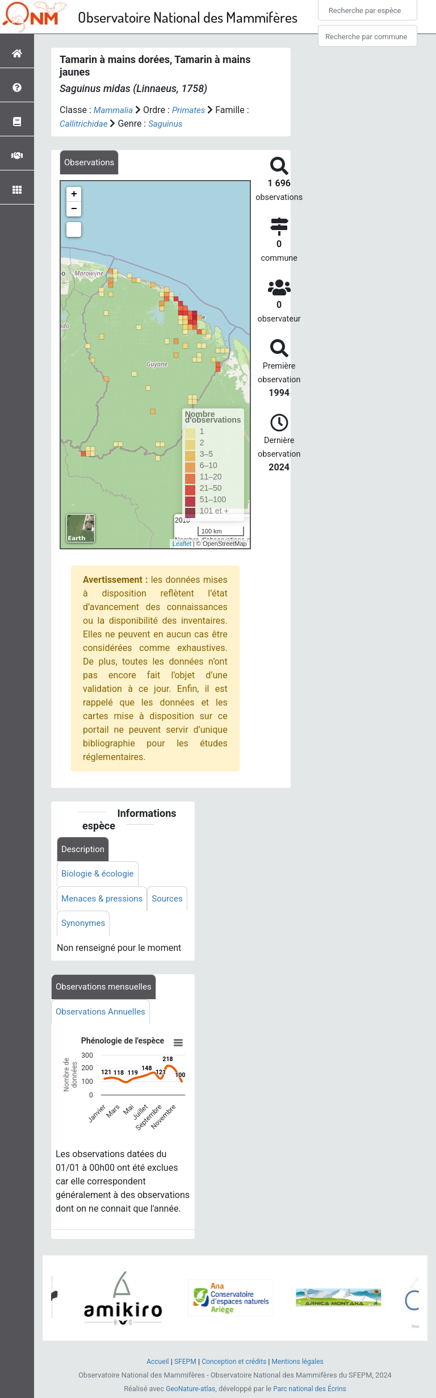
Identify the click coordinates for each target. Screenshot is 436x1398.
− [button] (74, 210)
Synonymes (126, 926)
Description (84, 850)
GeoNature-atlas (188, 1391)
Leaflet (182, 544)
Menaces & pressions (104, 901)
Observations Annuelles (103, 1016)
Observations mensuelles (106, 991)
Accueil (153, 1364)
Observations (91, 162)
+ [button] (74, 195)
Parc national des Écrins (311, 1391)
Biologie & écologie (100, 875)
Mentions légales (301, 1364)
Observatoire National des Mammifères (187, 16)
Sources (77, 926)
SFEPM (182, 1364)
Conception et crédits (233, 1364)
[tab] (91, 163)
